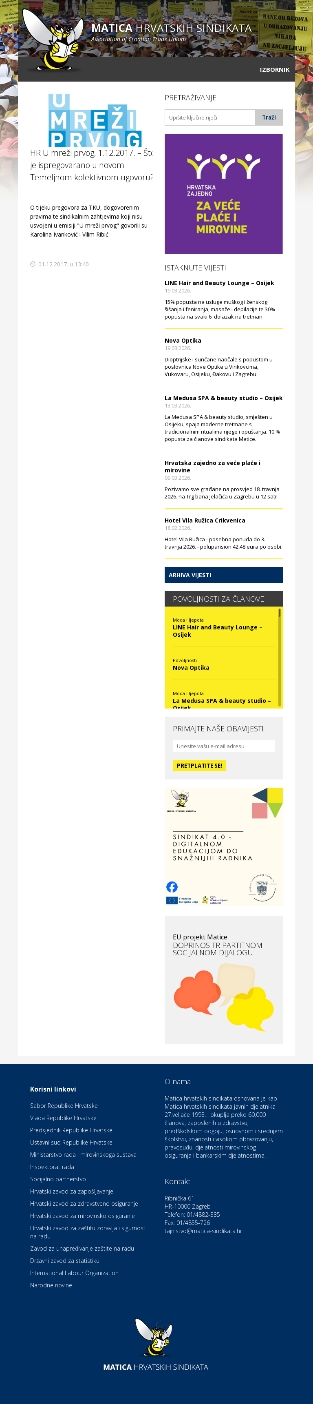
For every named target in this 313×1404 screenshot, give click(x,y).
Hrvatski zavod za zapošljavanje (71, 1191)
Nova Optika (183, 340)
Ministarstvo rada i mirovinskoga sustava (83, 1154)
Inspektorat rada (52, 1167)
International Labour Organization (74, 1273)
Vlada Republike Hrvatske (63, 1118)
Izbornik (275, 69)
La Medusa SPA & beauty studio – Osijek (224, 398)
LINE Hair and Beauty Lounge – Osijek (219, 283)
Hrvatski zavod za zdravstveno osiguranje (84, 1203)
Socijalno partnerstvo (58, 1179)
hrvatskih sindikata (171, 31)
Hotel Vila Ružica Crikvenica (205, 520)
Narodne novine (51, 1285)
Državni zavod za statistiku (64, 1260)
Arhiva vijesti (190, 575)
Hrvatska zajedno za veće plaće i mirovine (212, 466)
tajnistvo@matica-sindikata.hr (203, 1231)
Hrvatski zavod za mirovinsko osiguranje (82, 1216)
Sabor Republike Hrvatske (64, 1105)
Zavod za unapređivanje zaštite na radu (82, 1248)
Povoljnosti (185, 660)
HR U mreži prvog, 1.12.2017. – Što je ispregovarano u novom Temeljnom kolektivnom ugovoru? (92, 165)
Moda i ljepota (188, 620)
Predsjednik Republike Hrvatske (71, 1130)
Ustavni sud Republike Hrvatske (71, 1142)
